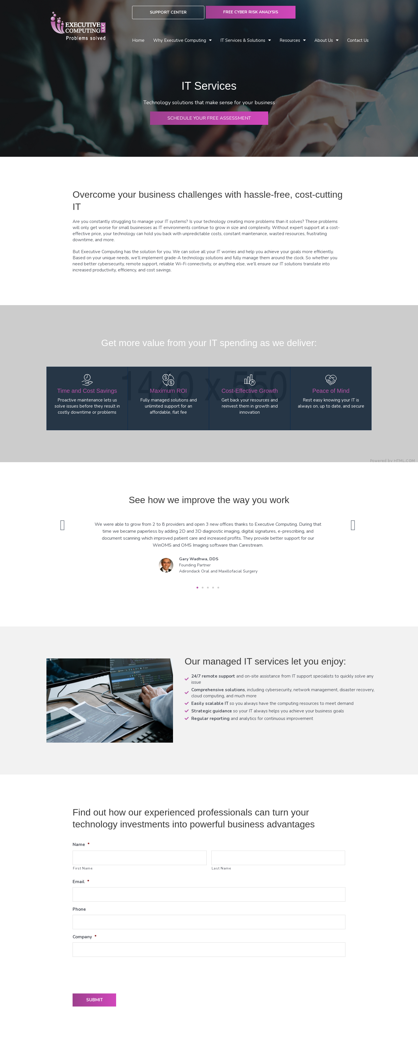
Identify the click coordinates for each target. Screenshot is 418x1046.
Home (138, 40)
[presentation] (117, 973)
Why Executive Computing (182, 40)
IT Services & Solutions (245, 40)
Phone (79, 909)
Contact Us (358, 40)
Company (85, 937)
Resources (293, 40)
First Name (83, 868)
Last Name (221, 868)
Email (81, 882)
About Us (326, 40)
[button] (197, 587)
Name (81, 844)
